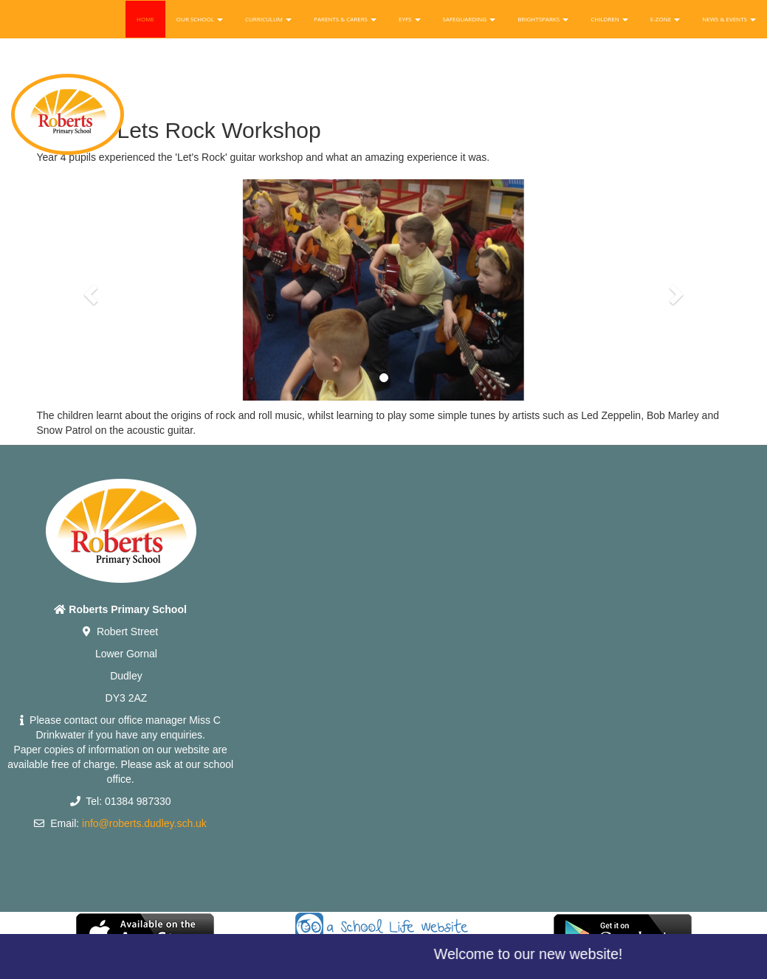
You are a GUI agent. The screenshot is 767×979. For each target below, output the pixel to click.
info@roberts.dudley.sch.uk (144, 823)
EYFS (410, 19)
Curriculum (268, 19)
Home (145, 19)
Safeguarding (469, 19)
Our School (199, 19)
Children (609, 19)
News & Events (729, 19)
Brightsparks (542, 19)
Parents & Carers (345, 19)
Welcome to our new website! (533, 954)
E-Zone (665, 19)
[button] (89, 290)
